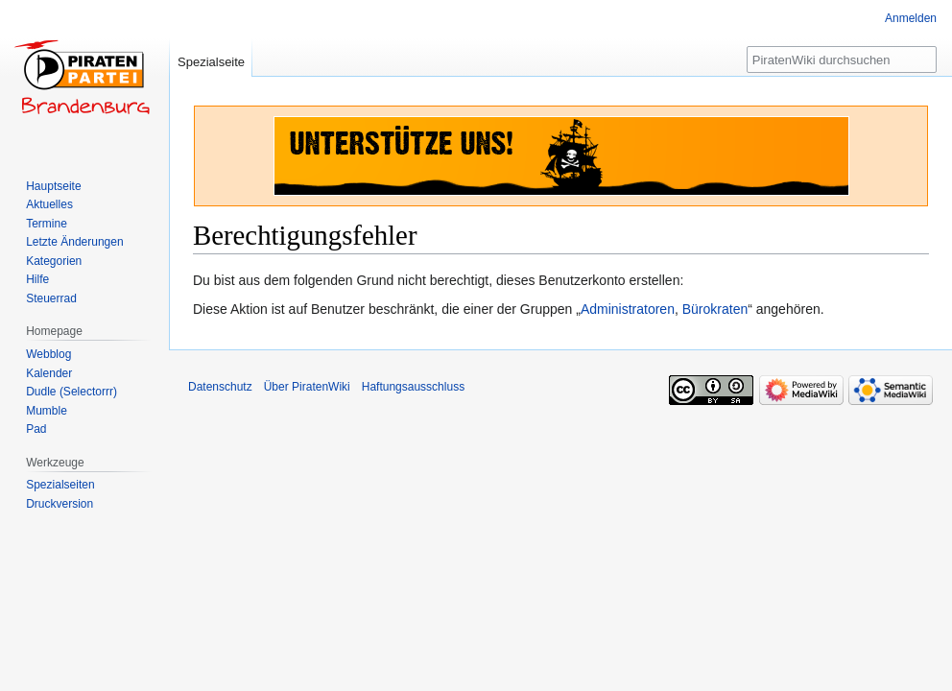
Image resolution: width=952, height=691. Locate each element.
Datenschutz (220, 386)
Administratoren (628, 309)
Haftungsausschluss (413, 386)
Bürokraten (715, 309)
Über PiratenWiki (307, 386)
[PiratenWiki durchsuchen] (842, 59)
